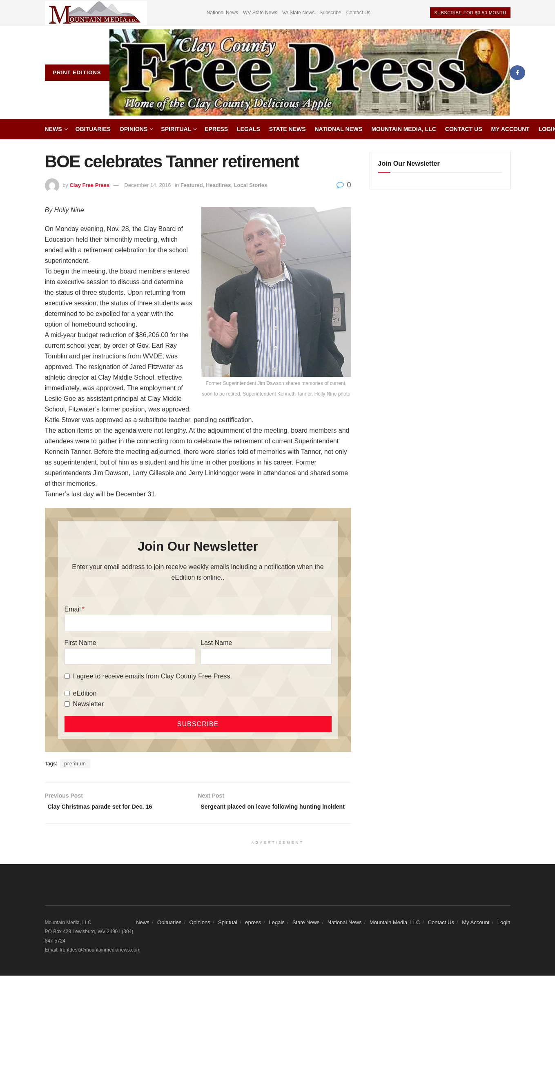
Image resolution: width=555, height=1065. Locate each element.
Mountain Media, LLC (403, 129)
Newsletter (88, 703)
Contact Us (358, 13)
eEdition (85, 693)
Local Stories (250, 185)
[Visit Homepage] (309, 72)
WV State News (260, 13)
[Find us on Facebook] (517, 72)
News (53, 129)
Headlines (218, 185)
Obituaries (93, 129)
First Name (80, 642)
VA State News (298, 13)
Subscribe (330, 13)
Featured (192, 185)
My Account (510, 129)
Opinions (133, 129)
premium (75, 764)
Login (503, 933)
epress (216, 129)
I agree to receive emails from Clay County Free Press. (152, 676)
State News (287, 129)
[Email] (198, 623)
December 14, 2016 (147, 185)
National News (222, 13)
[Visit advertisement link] (96, 13)
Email (73, 609)
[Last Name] (266, 656)
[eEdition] (67, 693)
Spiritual (176, 129)
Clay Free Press (89, 185)
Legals (248, 129)
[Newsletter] (67, 704)
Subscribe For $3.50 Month (470, 12)
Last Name (216, 642)
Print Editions (77, 72)
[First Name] (130, 656)
